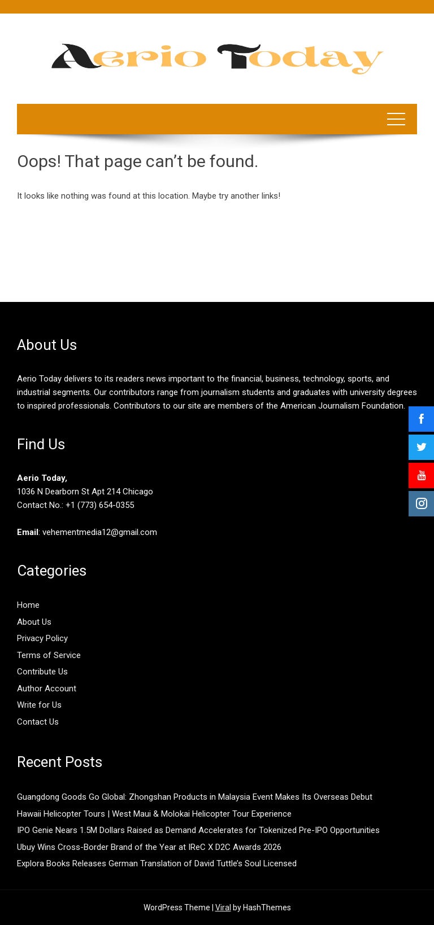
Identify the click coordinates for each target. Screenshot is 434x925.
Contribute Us (42, 672)
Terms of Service (49, 655)
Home (28, 605)
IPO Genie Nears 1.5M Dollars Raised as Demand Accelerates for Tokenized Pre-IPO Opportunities (198, 830)
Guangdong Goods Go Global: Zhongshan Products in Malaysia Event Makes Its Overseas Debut (194, 797)
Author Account (46, 688)
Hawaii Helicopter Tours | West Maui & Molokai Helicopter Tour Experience (154, 814)
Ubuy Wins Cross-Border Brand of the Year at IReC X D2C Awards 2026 (149, 847)
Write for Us (39, 705)
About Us (34, 622)
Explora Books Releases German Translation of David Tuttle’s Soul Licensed (157, 863)
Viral (223, 907)
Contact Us (38, 722)
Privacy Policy (42, 638)
